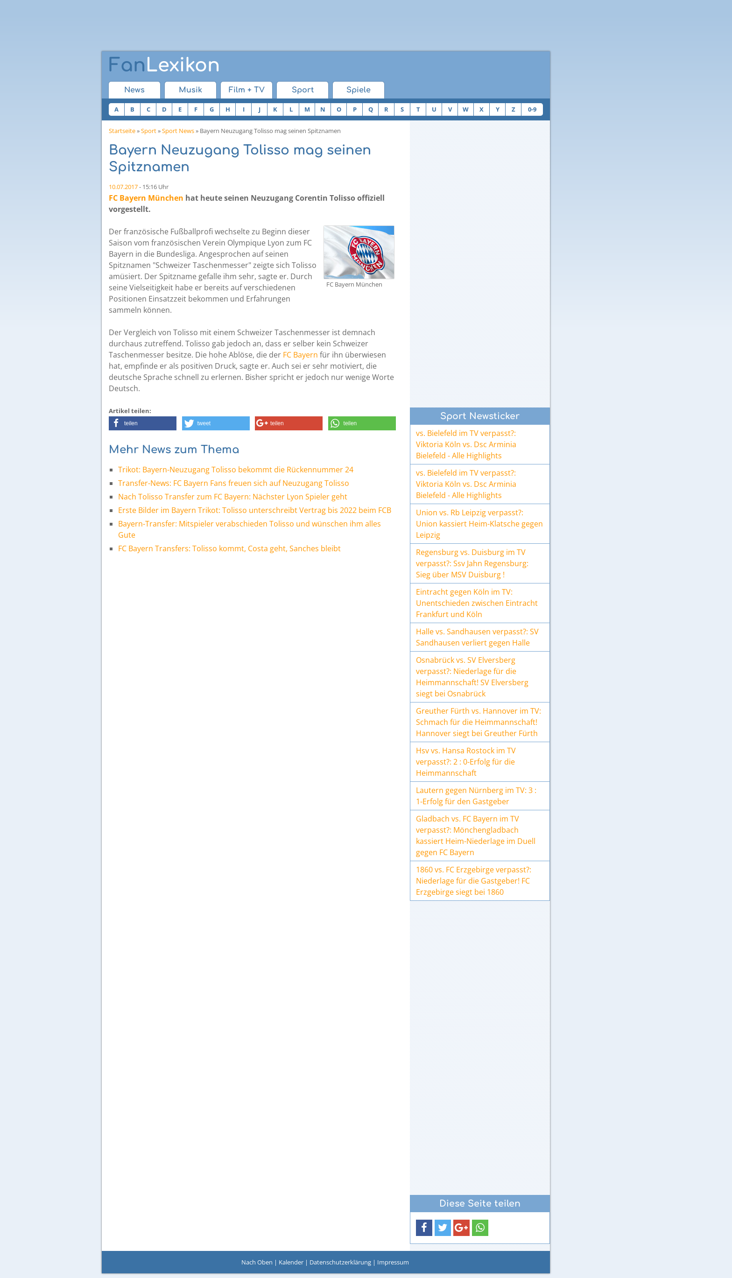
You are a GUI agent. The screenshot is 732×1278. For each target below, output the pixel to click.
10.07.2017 (123, 187)
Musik (190, 90)
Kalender (291, 1262)
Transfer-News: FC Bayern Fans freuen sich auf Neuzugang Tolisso (233, 483)
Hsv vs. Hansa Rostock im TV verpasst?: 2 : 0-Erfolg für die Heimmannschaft (466, 761)
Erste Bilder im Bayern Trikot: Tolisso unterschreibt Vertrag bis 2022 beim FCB (254, 510)
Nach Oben (257, 1262)
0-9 (532, 109)
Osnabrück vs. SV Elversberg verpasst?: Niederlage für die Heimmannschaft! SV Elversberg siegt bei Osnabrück (472, 677)
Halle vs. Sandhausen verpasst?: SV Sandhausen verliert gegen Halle (477, 637)
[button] (142, 423)
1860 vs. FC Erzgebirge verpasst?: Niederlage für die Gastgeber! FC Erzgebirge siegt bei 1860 (473, 880)
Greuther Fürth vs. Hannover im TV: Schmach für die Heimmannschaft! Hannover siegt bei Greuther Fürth (478, 722)
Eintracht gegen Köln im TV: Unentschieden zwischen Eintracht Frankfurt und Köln (477, 603)
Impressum (393, 1262)
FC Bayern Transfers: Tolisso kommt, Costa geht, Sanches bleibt (229, 548)
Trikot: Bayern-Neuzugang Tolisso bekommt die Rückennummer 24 (235, 469)
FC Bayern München (146, 198)
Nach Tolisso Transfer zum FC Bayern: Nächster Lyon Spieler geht (232, 497)
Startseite (122, 130)
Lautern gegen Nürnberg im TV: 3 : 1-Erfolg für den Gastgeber (476, 796)
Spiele (358, 90)
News (134, 90)
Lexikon (164, 65)
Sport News (178, 130)
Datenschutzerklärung (340, 1262)
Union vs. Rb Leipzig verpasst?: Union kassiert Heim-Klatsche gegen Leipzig (479, 523)
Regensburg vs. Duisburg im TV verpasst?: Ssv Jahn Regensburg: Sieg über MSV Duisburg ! (472, 563)
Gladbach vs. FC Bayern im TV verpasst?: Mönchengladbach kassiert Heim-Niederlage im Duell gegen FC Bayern (475, 835)
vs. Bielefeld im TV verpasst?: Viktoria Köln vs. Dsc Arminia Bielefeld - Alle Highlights (466, 444)
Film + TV (247, 90)
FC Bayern (300, 355)
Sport (303, 90)
